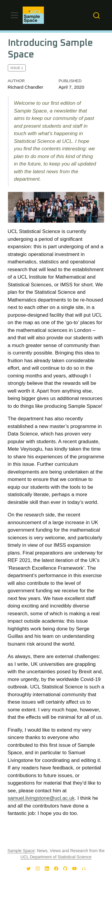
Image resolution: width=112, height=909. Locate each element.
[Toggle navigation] (15, 15)
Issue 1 (16, 68)
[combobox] (97, 15)
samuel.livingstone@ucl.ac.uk (41, 798)
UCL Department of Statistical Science (56, 857)
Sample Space (21, 850)
